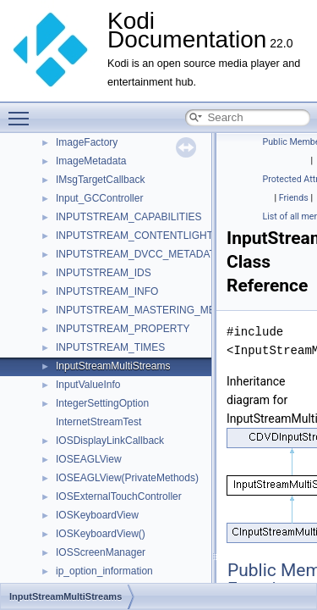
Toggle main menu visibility (22, 111)
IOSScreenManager (100, 552)
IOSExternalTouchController (119, 496)
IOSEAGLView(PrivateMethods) (127, 478)
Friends (294, 197)
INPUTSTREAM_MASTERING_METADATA (154, 310)
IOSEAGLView (89, 459)
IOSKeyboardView (97, 515)
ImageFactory (87, 142)
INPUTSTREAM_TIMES (110, 347)
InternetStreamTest (98, 422)
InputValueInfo (88, 385)
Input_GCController (99, 198)
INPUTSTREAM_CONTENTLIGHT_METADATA (163, 235)
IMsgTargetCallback (100, 180)
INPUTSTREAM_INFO (107, 291)
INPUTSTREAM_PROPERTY (122, 329)
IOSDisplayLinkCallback (110, 440)
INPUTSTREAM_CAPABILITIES (128, 217)
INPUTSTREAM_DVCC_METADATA (138, 254)
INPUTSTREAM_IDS (103, 273)
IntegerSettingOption (102, 403)
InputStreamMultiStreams (113, 366)
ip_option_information (104, 571)
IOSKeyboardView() (100, 534)
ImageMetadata (91, 161)
